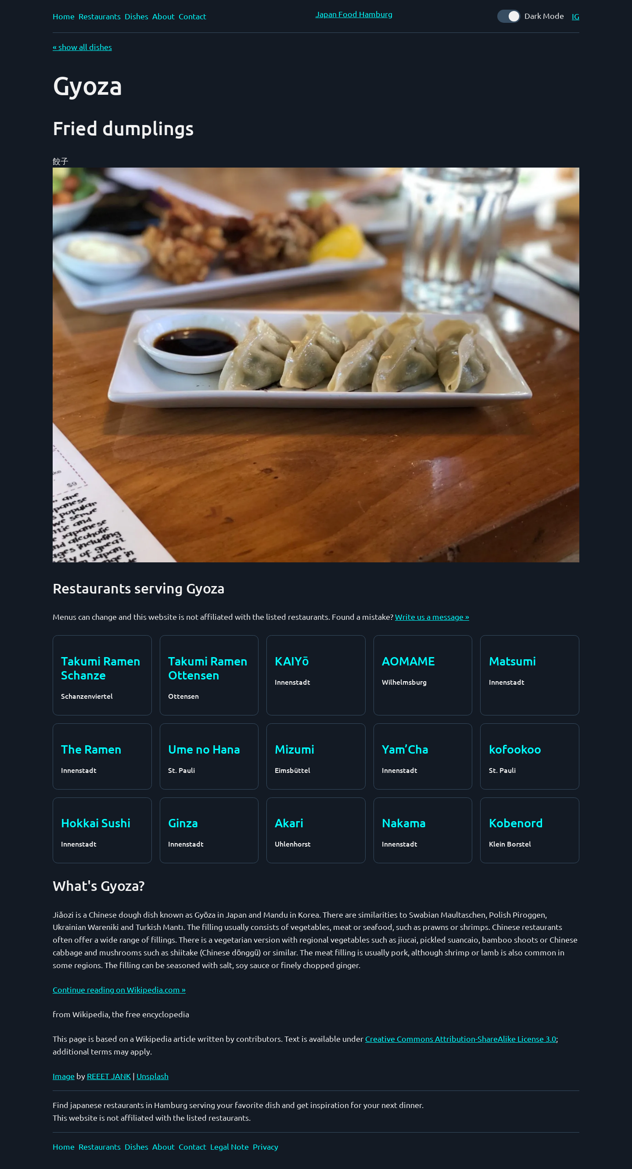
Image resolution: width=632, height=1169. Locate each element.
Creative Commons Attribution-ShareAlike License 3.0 (460, 1038)
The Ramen (91, 748)
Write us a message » (432, 616)
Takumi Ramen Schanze (100, 668)
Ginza (183, 822)
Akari (289, 822)
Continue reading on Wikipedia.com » (119, 989)
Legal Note (229, 1146)
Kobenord (516, 822)
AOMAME (408, 660)
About (163, 16)
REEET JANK (109, 1075)
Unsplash (152, 1075)
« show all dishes (82, 46)
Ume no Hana (204, 748)
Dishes (136, 16)
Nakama (404, 822)
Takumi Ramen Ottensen (208, 668)
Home (64, 16)
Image (64, 1075)
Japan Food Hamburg (354, 13)
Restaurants (100, 16)
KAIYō (292, 660)
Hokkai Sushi (95, 822)
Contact (192, 16)
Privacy (265, 1146)
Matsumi (512, 660)
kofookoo (515, 748)
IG (575, 16)
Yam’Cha (405, 748)
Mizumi (294, 748)
